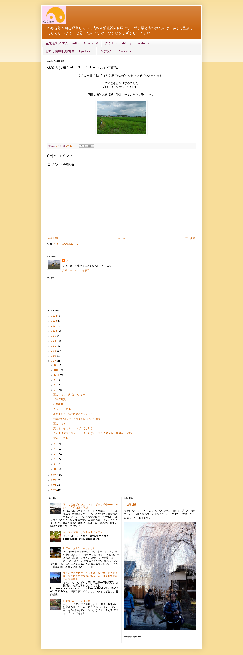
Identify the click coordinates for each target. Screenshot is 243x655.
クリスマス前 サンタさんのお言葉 (83, 532)
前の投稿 (190, 238)
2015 (54, 355)
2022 (54, 320)
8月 (56, 385)
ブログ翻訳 (59, 399)
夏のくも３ (60, 423)
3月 (56, 459)
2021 (54, 325)
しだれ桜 (130, 504)
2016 (54, 350)
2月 (56, 464)
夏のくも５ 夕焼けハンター (69, 394)
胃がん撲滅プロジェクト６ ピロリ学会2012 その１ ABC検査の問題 (90, 506)
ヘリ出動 (58, 404)
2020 (54, 330)
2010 (54, 490)
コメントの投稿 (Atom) (66, 244)
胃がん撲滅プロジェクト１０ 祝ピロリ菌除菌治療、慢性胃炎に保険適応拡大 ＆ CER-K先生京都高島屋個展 (90, 576)
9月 (56, 380)
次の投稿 (53, 238)
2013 (54, 475)
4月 (56, 454)
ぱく (67, 261)
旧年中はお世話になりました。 (80, 548)
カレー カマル (62, 409)
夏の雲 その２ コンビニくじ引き (73, 428)
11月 (56, 370)
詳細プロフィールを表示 (76, 270)
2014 (54, 360)
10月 (57, 375)
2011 (54, 485)
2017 (54, 345)
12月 (56, 365)
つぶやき (106, 51)
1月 (56, 469)
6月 (56, 444)
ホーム (121, 238)
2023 (54, 315)
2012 (54, 480)
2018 (54, 340)
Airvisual (126, 51)
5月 (56, 449)
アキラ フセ (60, 438)
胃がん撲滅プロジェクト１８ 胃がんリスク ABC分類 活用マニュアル (93, 433)
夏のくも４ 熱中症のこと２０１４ (73, 413)
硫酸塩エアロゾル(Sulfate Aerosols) (72, 43)
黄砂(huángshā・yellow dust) (127, 43)
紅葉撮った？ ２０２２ (76, 600)
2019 (54, 335)
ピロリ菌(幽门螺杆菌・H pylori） (69, 51)
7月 (56, 390)
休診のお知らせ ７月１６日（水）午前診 (76, 418)
